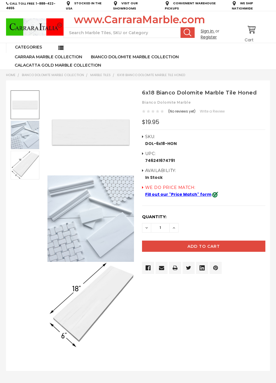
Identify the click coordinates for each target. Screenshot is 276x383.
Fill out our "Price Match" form (178, 194)
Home (11, 75)
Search (187, 32)
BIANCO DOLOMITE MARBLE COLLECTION (135, 56)
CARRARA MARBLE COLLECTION (48, 56)
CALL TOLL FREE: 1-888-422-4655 (30, 6)
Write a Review (212, 111)
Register (209, 37)
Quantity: (154, 216)
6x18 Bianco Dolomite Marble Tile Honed (151, 75)
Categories (28, 47)
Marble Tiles (100, 75)
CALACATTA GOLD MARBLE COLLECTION (58, 65)
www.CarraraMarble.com (139, 19)
